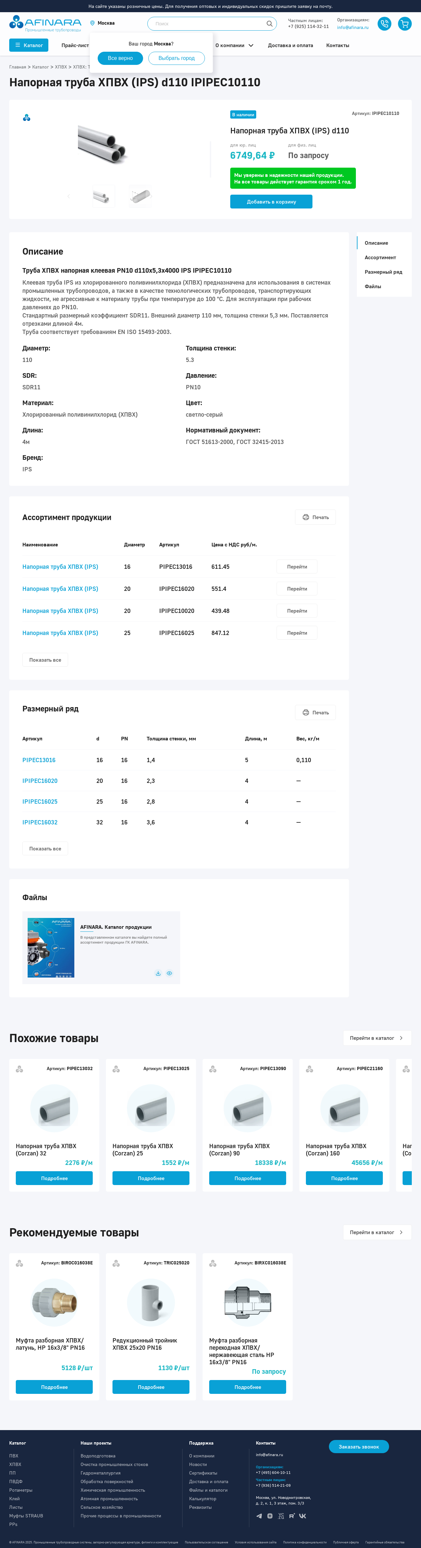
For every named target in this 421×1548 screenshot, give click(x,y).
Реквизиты (200, 1507)
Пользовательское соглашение (206, 1542)
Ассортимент (380, 257)
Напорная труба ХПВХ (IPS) (60, 566)
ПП (12, 1473)
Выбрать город (177, 58)
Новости (198, 1464)
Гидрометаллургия (101, 1473)
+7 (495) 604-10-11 (273, 1472)
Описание (374, 242)
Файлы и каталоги (208, 1490)
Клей (14, 1498)
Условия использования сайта (256, 1542)
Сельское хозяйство (102, 1507)
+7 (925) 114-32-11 (308, 26)
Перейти (297, 566)
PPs (13, 1524)
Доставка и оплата (208, 1481)
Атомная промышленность (109, 1498)
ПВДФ (15, 1481)
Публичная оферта (346, 1542)
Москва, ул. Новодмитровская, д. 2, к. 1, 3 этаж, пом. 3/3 (283, 1500)
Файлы (373, 286)
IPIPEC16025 (40, 801)
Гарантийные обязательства (385, 1542)
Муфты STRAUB (26, 1515)
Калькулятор (202, 1498)
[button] (102, 23)
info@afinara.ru (353, 27)
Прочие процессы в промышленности (121, 1515)
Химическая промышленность (113, 1490)
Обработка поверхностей (107, 1481)
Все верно (120, 58)
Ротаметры (21, 1490)
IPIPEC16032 (40, 822)
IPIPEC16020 (40, 780)
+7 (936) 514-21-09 (273, 1485)
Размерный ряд (383, 271)
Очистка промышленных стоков (114, 1464)
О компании (201, 1455)
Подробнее (54, 1178)
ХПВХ (15, 1464)
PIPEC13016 (39, 759)
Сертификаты (203, 1473)
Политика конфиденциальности (305, 1542)
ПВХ (13, 1455)
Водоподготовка (98, 1455)
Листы (16, 1507)
